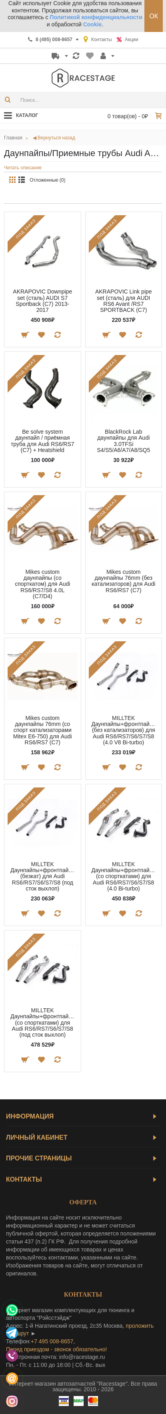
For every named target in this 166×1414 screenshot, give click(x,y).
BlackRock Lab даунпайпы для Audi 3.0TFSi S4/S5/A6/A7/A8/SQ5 (123, 440)
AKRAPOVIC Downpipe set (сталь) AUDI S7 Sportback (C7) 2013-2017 (42, 300)
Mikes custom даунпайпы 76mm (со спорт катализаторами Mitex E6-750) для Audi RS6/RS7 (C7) (42, 730)
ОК (153, 16)
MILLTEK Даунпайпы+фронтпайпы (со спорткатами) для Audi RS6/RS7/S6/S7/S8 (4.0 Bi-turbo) (124, 876)
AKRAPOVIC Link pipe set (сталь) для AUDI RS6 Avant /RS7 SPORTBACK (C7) (123, 300)
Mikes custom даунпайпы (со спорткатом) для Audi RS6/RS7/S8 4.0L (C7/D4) (42, 584)
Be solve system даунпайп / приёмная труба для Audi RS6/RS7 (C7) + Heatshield (42, 440)
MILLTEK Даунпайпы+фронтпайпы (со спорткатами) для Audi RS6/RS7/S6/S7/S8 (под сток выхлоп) (43, 1022)
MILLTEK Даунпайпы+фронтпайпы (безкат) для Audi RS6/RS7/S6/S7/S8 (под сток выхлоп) (43, 876)
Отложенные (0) (48, 180)
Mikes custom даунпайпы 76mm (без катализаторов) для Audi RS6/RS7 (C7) (123, 581)
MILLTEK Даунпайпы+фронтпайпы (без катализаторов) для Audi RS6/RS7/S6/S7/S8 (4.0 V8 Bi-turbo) (124, 730)
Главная (13, 138)
